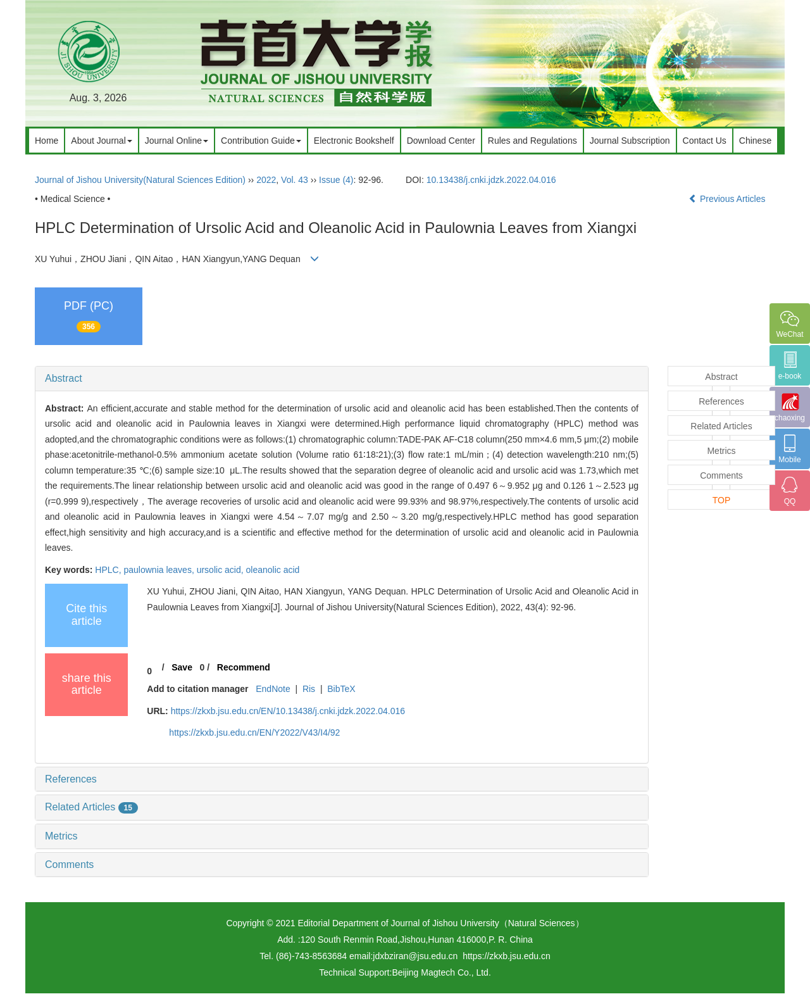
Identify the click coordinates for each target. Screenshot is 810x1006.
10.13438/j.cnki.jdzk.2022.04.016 (491, 180)
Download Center (441, 140)
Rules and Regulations (532, 140)
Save (181, 667)
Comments (69, 864)
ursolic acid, (221, 570)
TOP (722, 500)
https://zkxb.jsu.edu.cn (507, 956)
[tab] (341, 379)
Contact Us (704, 140)
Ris (308, 689)
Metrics (61, 836)
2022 (266, 180)
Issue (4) (336, 180)
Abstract (63, 378)
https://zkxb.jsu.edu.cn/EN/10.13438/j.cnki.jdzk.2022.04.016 (288, 711)
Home (46, 140)
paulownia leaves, (159, 570)
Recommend (243, 667)
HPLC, (109, 570)
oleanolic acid (272, 570)
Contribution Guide (261, 140)
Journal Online (176, 140)
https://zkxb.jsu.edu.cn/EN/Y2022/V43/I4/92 (254, 732)
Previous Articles (728, 199)
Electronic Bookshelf (354, 140)
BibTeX (341, 689)
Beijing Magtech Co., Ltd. (441, 972)
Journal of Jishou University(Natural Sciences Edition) (140, 180)
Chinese (755, 140)
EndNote (273, 689)
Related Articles (91, 807)
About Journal (101, 140)
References (71, 779)
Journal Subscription (630, 140)
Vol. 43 (294, 180)
